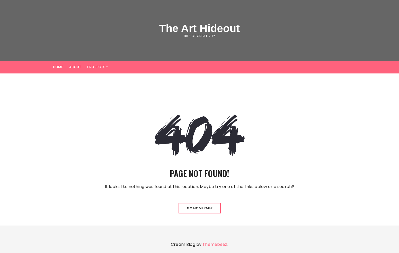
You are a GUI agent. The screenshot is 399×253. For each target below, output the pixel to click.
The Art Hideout (199, 28)
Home (58, 66)
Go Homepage (199, 208)
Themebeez (214, 244)
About (75, 66)
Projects (96, 66)
